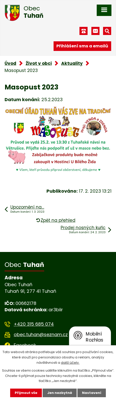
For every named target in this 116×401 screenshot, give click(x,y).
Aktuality (72, 63)
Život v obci (39, 63)
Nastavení (91, 392)
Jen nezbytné (59, 392)
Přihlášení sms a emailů (82, 46)
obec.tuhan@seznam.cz (41, 334)
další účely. (70, 362)
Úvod (10, 63)
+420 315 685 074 (34, 324)
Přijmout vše (26, 392)
